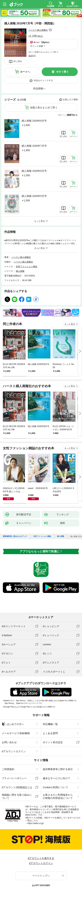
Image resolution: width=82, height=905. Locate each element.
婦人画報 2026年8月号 (34, 120)
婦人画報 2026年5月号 (34, 196)
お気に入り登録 (70, 99)
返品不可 (32, 56)
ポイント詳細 (36, 46)
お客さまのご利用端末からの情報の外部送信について (58, 796)
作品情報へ (39, 88)
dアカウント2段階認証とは (17, 787)
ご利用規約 (8, 769)
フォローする (50, 30)
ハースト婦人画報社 (38, 30)
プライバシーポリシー (14, 778)
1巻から (61, 115)
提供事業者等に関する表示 (58, 769)
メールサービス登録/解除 (16, 733)
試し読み (17, 61)
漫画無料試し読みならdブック (15, 536)
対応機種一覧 (50, 724)
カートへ (25, 71)
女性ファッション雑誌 (26, 266)
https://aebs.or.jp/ (35, 823)
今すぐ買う (62, 71)
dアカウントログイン (14, 751)
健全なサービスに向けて (56, 778)
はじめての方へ (13, 724)
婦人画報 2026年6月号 (34, 170)
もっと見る (69, 324)
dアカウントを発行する (41, 858)
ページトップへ (41, 875)
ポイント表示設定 (53, 742)
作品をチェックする (43, 80)
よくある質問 (50, 733)
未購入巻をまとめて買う (43, 107)
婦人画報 (20, 271)
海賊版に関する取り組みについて (17, 796)
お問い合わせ (9, 742)
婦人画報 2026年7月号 (34, 145)
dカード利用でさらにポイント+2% (42, 52)
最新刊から (72, 115)
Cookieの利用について (55, 787)
